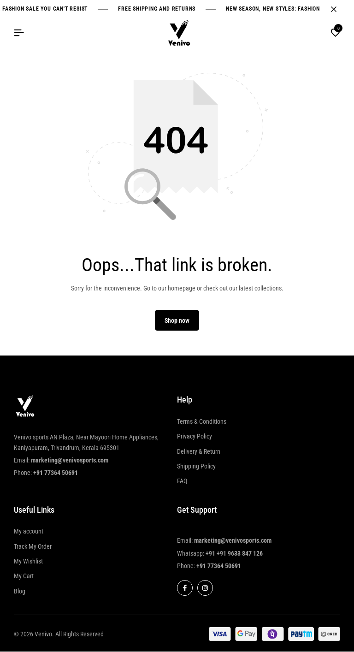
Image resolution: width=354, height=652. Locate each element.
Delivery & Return (198, 452)
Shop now (177, 321)
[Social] (185, 589)
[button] (335, 33)
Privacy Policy (194, 436)
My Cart (24, 577)
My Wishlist (28, 561)
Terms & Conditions (201, 422)
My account (28, 532)
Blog (19, 591)
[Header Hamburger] (19, 33)
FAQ (182, 482)
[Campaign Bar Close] (337, 9)
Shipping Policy (196, 466)
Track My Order (33, 547)
